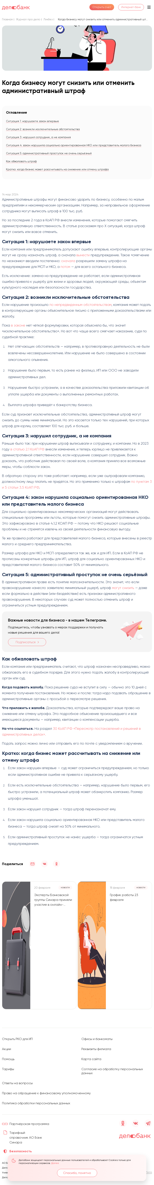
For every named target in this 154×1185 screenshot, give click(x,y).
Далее (55, 1163)
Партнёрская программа (29, 1124)
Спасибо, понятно (77, 1173)
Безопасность (20, 1151)
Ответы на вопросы (17, 1083)
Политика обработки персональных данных (36, 1103)
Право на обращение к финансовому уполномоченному (46, 1093)
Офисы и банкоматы (96, 1039)
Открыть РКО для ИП (17, 1039)
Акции (6, 1049)
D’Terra (148, 1172)
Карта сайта (91, 1059)
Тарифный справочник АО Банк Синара (25, 1137)
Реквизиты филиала (96, 1049)
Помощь (8, 1059)
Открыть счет (100, 7)
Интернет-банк (130, 7)
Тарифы (8, 1069)
